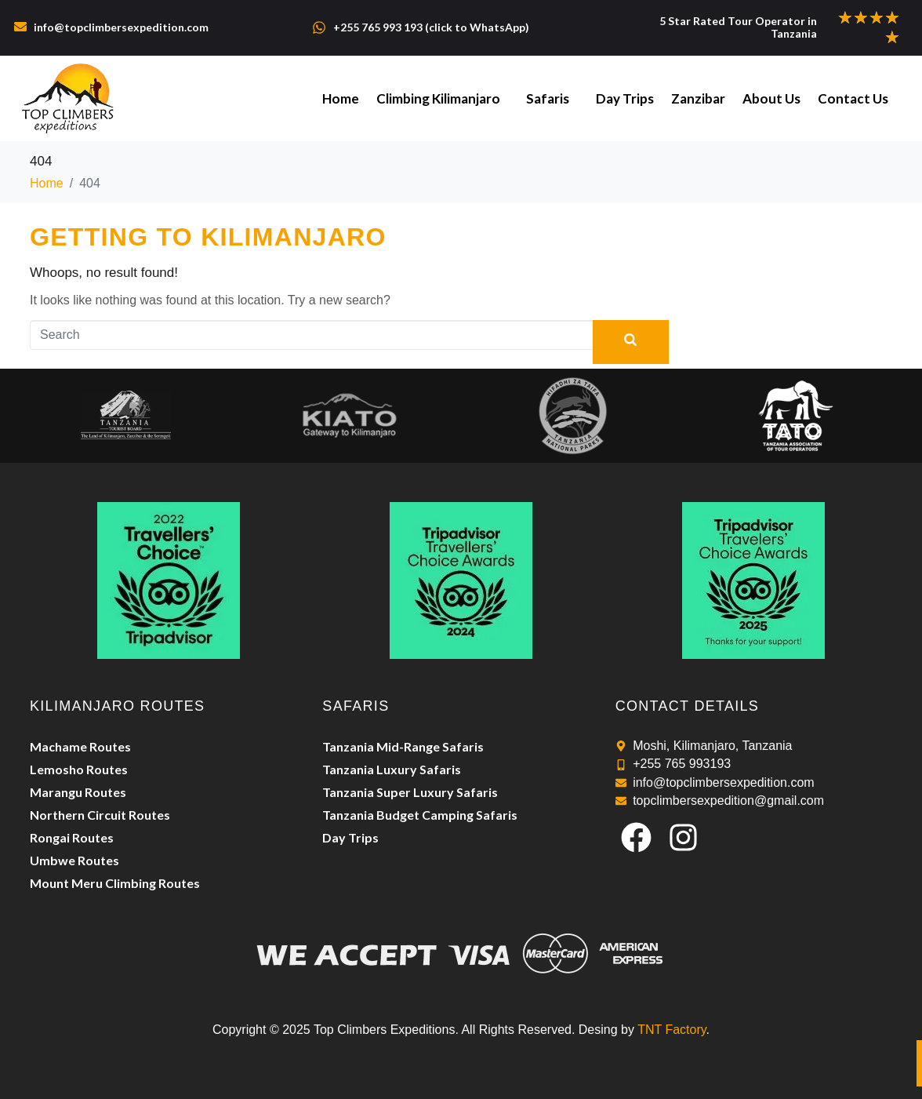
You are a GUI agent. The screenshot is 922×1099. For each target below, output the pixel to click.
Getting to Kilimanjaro (208, 237)
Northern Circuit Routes (100, 814)
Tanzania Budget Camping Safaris (419, 814)
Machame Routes (80, 746)
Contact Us (854, 98)
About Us (774, 98)
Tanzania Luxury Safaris (391, 769)
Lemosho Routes (79, 769)
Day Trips (630, 98)
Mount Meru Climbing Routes (115, 882)
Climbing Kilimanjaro (446, 98)
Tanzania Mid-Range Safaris (403, 746)
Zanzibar (702, 98)
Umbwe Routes (74, 860)
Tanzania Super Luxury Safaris (410, 791)
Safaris (554, 98)
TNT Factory (671, 1029)
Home (350, 98)
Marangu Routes (78, 791)
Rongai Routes (72, 837)
